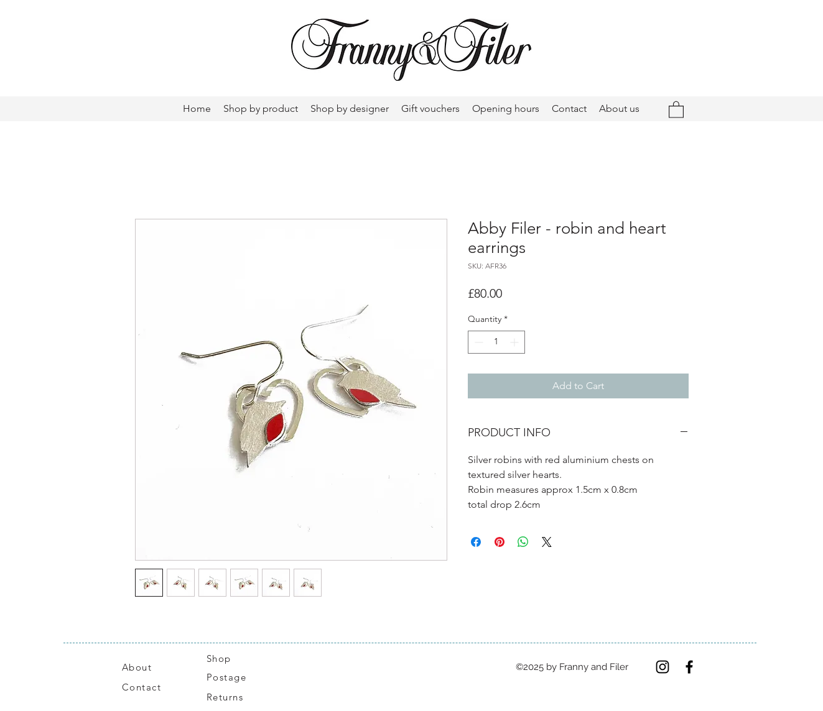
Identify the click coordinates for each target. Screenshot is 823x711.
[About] (152, 667)
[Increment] (515, 342)
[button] (676, 109)
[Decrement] (477, 342)
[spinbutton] (496, 342)
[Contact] (148, 687)
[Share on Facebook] (475, 541)
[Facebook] (689, 667)
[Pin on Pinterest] (499, 541)
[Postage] (233, 677)
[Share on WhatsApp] (523, 541)
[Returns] (231, 697)
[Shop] (226, 658)
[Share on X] (546, 541)
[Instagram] (662, 667)
